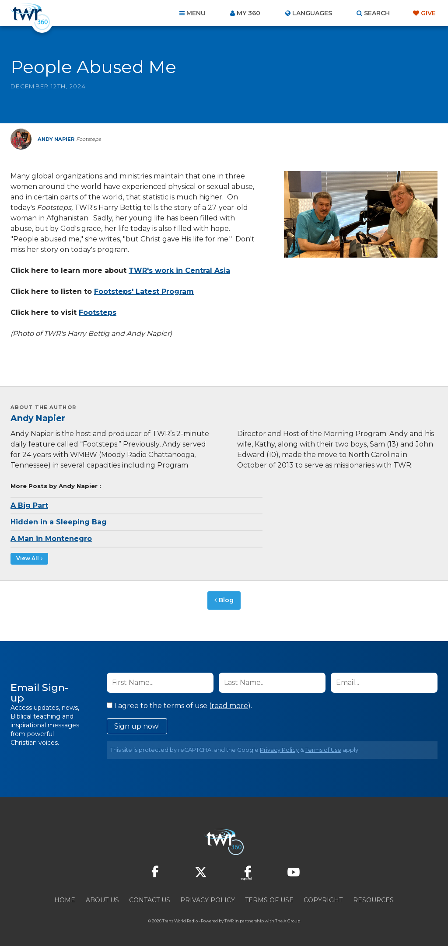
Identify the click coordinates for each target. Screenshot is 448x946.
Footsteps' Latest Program (144, 291)
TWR (229, 919)
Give (428, 13)
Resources (373, 899)
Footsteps (97, 312)
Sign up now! (137, 725)
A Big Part (29, 505)
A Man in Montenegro (51, 538)
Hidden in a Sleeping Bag (58, 522)
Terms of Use (323, 748)
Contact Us (149, 899)
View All (25, 558)
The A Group (287, 919)
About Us (102, 899)
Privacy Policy (279, 748)
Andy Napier (37, 418)
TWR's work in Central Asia (179, 270)
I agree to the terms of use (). (179, 704)
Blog (226, 600)
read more (229, 704)
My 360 (248, 13)
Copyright (323, 899)
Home (64, 899)
